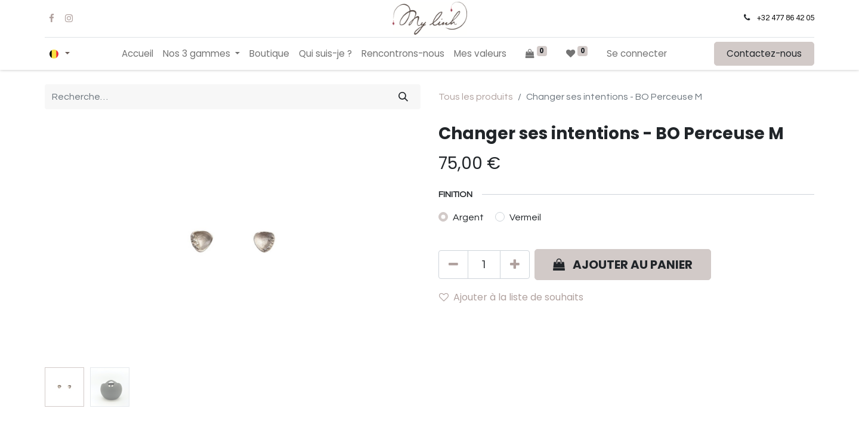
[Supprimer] (453, 264)
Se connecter (637, 53)
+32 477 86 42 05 (785, 18)
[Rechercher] (403, 96)
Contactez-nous (764, 53)
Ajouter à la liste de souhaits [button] (511, 297)
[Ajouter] (515, 264)
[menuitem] (137, 54)
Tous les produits (475, 97)
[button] (622, 264)
